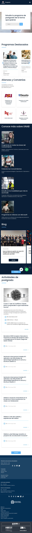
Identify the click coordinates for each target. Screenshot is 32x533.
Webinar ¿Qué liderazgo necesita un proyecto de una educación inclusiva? (15, 435)
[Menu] (29, 2)
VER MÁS (13, 260)
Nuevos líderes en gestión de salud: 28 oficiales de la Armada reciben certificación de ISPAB (13, 253)
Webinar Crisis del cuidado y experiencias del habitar (12, 417)
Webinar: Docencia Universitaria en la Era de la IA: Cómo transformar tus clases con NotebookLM (15, 399)
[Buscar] (14, 24)
